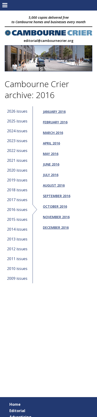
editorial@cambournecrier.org (48, 40)
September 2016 (56, 196)
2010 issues (17, 268)
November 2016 (56, 217)
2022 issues (17, 150)
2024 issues (17, 130)
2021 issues (17, 160)
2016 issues (17, 209)
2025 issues (17, 121)
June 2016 (51, 164)
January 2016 (54, 111)
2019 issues (17, 180)
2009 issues (17, 278)
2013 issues (17, 239)
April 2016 (51, 143)
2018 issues (17, 189)
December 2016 (56, 227)
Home (15, 404)
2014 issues (17, 229)
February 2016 (55, 122)
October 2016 (55, 206)
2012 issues (17, 248)
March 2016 (53, 132)
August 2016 (54, 185)
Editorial (17, 410)
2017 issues (17, 199)
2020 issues (17, 170)
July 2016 (50, 175)
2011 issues (17, 258)
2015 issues (17, 219)
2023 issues (17, 140)
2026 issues (17, 111)
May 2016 (50, 153)
